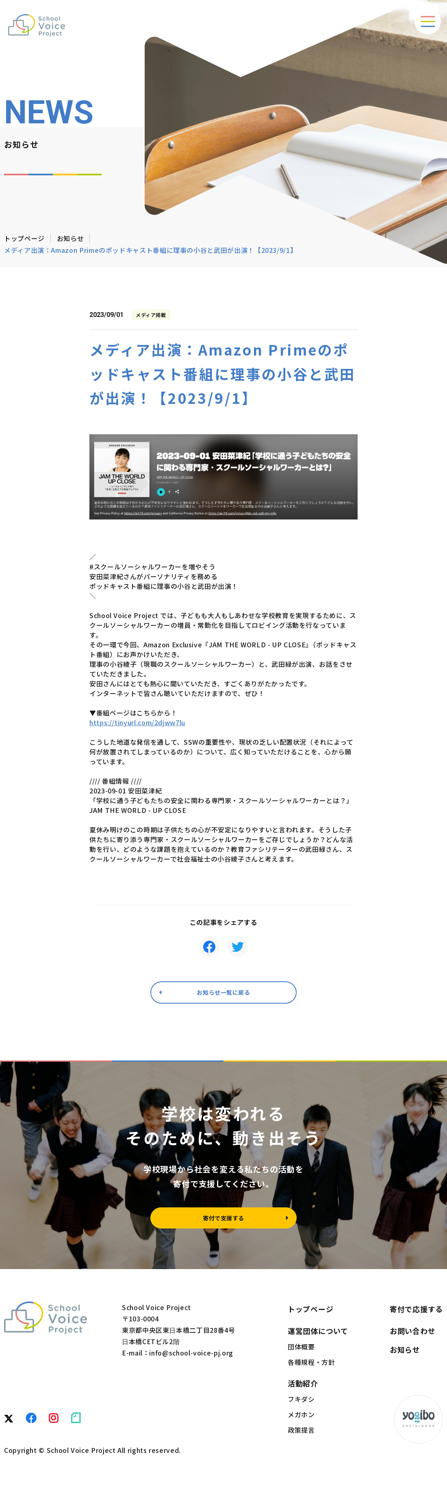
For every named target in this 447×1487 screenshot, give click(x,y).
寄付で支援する (223, 1222)
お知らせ (70, 238)
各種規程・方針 (311, 1368)
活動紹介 (303, 1389)
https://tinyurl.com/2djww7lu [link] (137, 722)
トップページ (24, 238)
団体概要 (301, 1353)
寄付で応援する (416, 1315)
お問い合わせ (412, 1337)
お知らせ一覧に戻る (223, 994)
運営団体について (318, 1337)
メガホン (301, 1420)
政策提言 (301, 1436)
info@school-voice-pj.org (191, 1359)
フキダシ (301, 1405)
